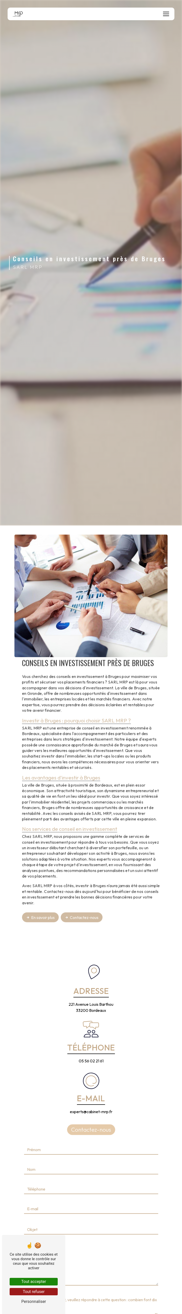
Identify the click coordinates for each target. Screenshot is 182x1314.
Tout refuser (34, 1291)
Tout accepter (33, 1281)
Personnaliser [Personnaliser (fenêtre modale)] (33, 1301)
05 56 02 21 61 (91, 1060)
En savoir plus (40, 898)
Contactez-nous (81, 898)
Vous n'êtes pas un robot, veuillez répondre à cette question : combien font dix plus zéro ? (90, 1283)
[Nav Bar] (166, 14)
